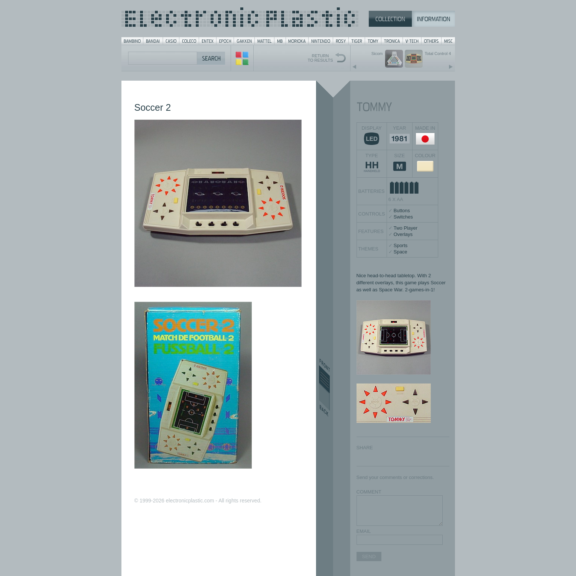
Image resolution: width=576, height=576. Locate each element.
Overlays (403, 234)
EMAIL (364, 531)
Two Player (405, 228)
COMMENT (369, 492)
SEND (369, 556)
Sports (401, 245)
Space (400, 252)
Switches (403, 217)
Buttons (402, 210)
